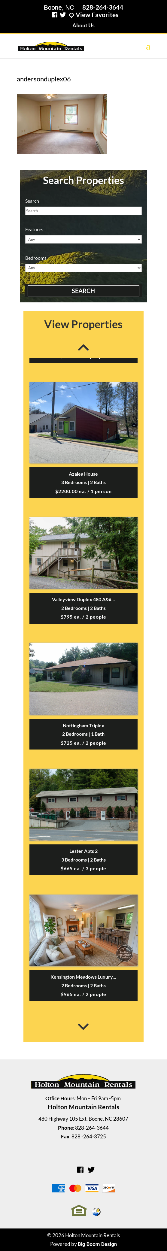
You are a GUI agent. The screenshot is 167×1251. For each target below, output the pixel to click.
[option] (83, 572)
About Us (83, 25)
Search (83, 290)
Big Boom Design (97, 1244)
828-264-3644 (102, 7)
